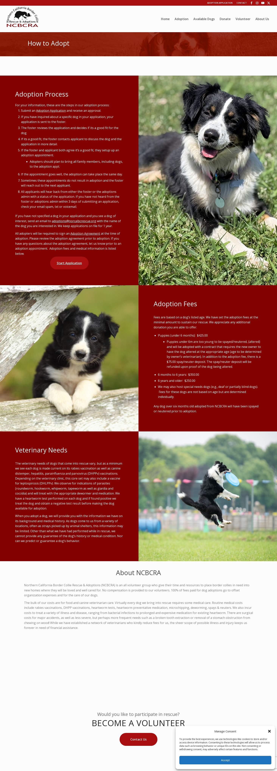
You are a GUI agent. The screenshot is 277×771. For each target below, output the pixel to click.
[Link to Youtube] (263, 3)
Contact (242, 2)
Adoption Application (220, 2)
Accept (225, 760)
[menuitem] (165, 19)
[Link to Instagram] (257, 3)
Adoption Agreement (85, 233)
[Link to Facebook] (251, 3)
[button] (269, 731)
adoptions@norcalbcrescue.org (74, 221)
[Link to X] (269, 3)
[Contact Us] (138, 739)
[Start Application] (69, 263)
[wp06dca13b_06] (22, 19)
